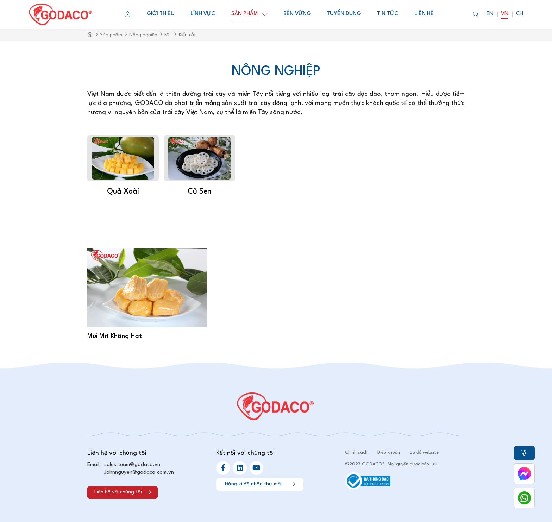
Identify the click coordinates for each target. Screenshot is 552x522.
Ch (519, 14)
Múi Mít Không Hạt (114, 336)
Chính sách (356, 452)
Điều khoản (388, 452)
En (490, 14)
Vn (504, 14)
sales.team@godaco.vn (132, 464)
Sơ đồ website (424, 452)
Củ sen (200, 191)
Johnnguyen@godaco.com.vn (139, 472)
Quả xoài (123, 191)
